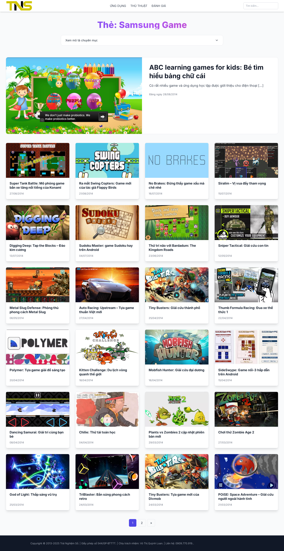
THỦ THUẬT (138, 6)
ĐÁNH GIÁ (159, 6)
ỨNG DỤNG (118, 6)
